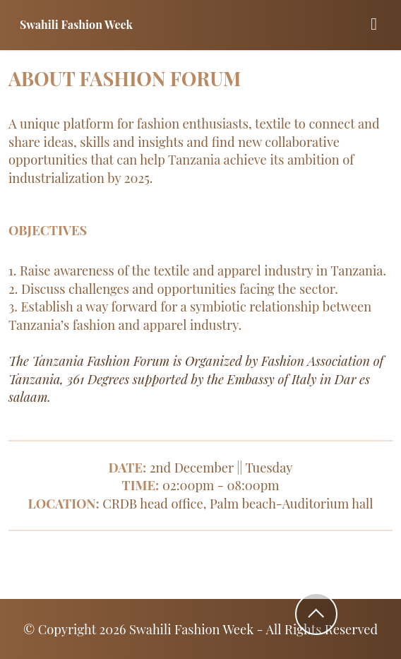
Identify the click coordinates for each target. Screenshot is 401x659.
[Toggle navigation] (373, 25)
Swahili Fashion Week (76, 24)
